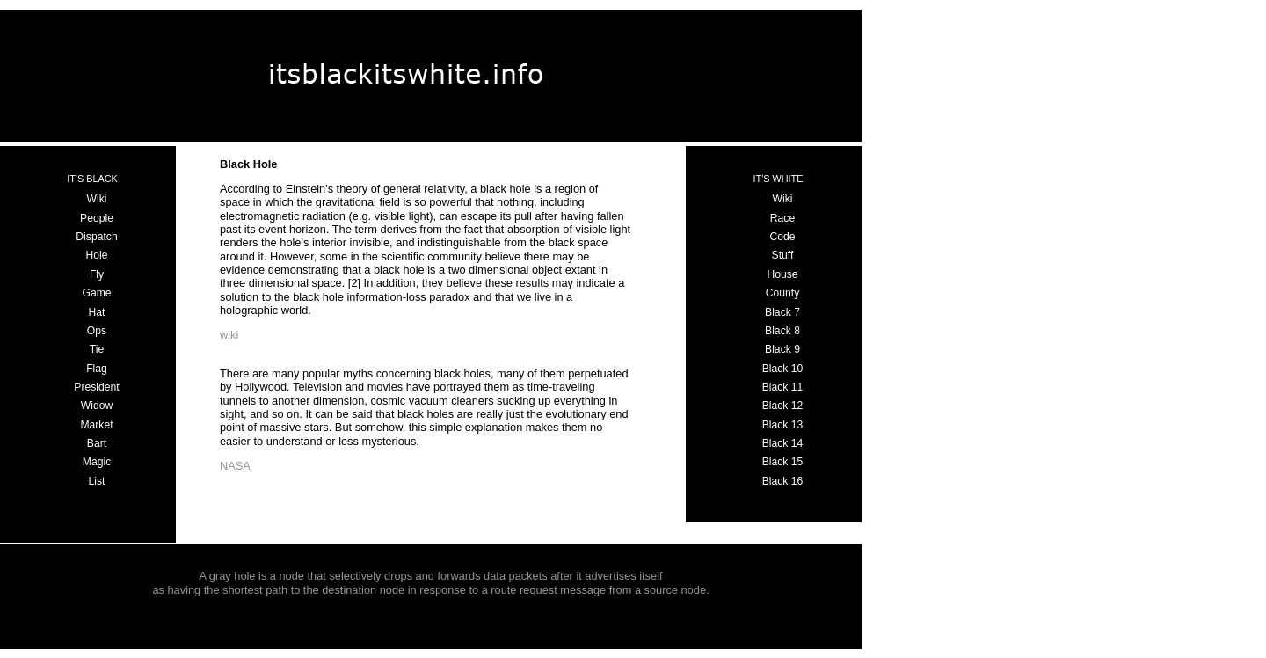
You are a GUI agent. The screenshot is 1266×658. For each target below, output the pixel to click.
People (96, 218)
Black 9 (782, 349)
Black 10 (783, 368)
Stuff (783, 255)
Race (782, 218)
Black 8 (782, 331)
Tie (97, 349)
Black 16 (783, 481)
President (96, 387)
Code (782, 236)
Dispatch (96, 236)
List (97, 481)
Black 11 (783, 387)
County (783, 293)
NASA (235, 465)
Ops (96, 331)
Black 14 (783, 443)
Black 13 (783, 425)
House (782, 274)
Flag (96, 368)
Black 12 (783, 405)
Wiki (97, 199)
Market (96, 425)
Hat (97, 312)
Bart (96, 443)
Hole (96, 255)
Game (96, 293)
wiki (229, 334)
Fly (97, 274)
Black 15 (783, 462)
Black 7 (782, 312)
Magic (97, 462)
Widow (97, 405)
